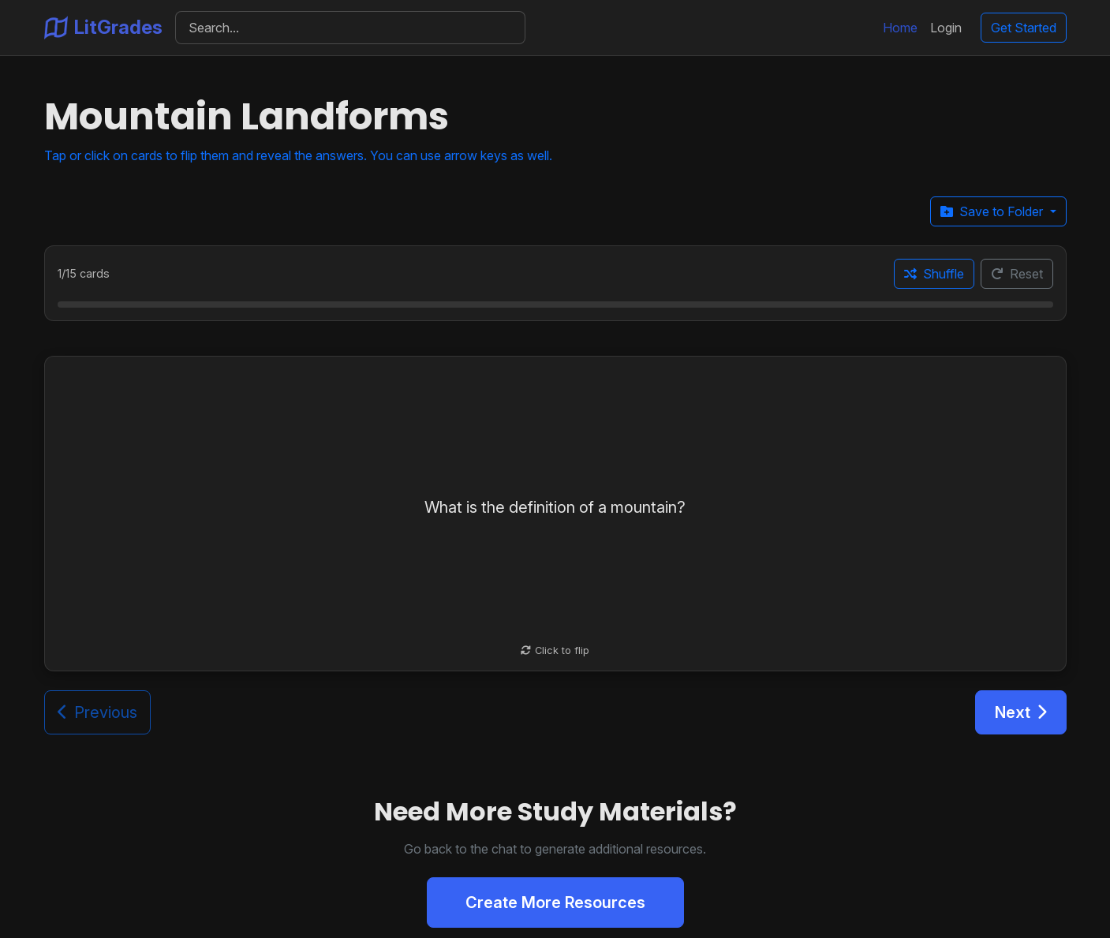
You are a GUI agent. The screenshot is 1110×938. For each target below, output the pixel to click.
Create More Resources (555, 902)
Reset (1017, 274)
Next (1021, 712)
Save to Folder (993, 211)
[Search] (350, 27)
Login (946, 28)
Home (900, 28)
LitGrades (103, 27)
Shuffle (934, 274)
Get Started (1023, 28)
